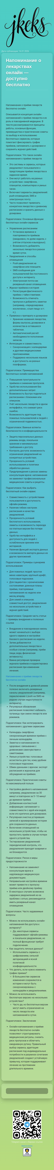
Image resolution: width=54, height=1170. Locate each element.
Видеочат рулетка (27, 1145)
